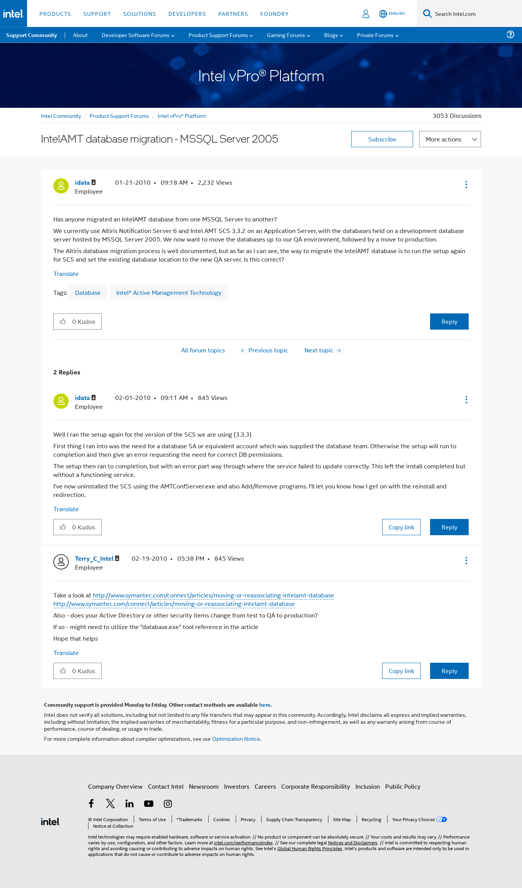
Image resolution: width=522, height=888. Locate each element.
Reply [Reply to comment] (449, 526)
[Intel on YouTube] (148, 804)
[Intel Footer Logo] (50, 820)
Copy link (401, 526)
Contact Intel (166, 786)
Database (88, 292)
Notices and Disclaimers (352, 842)
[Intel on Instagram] (168, 804)
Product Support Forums (119, 115)
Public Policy (402, 786)
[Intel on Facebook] (91, 804)
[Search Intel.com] (477, 13)
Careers (265, 786)
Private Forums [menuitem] (375, 35)
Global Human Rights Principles (309, 848)
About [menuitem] (80, 35)
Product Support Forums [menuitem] (218, 35)
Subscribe (382, 138)
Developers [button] (187, 13)
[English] (391, 13)
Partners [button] (233, 13)
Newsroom (204, 786)
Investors (236, 786)
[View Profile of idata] (85, 182)
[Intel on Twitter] (110, 804)
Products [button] (55, 13)
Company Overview (115, 786)
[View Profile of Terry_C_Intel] (97, 558)
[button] (465, 184)
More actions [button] (443, 138)
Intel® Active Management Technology (168, 292)
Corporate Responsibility (315, 786)
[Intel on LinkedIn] (129, 804)
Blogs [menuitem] (331, 35)
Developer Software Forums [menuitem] (136, 35)
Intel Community (61, 115)
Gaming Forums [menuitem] (286, 35)
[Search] (427, 13)
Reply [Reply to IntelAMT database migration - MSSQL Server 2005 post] (449, 321)
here (264, 704)
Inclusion (367, 786)
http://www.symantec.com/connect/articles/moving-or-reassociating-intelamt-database (213, 594)
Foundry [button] (274, 13)
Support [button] (97, 13)
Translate (66, 273)
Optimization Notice (236, 738)
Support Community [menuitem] (31, 35)
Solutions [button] (139, 13)
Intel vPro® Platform (182, 115)
